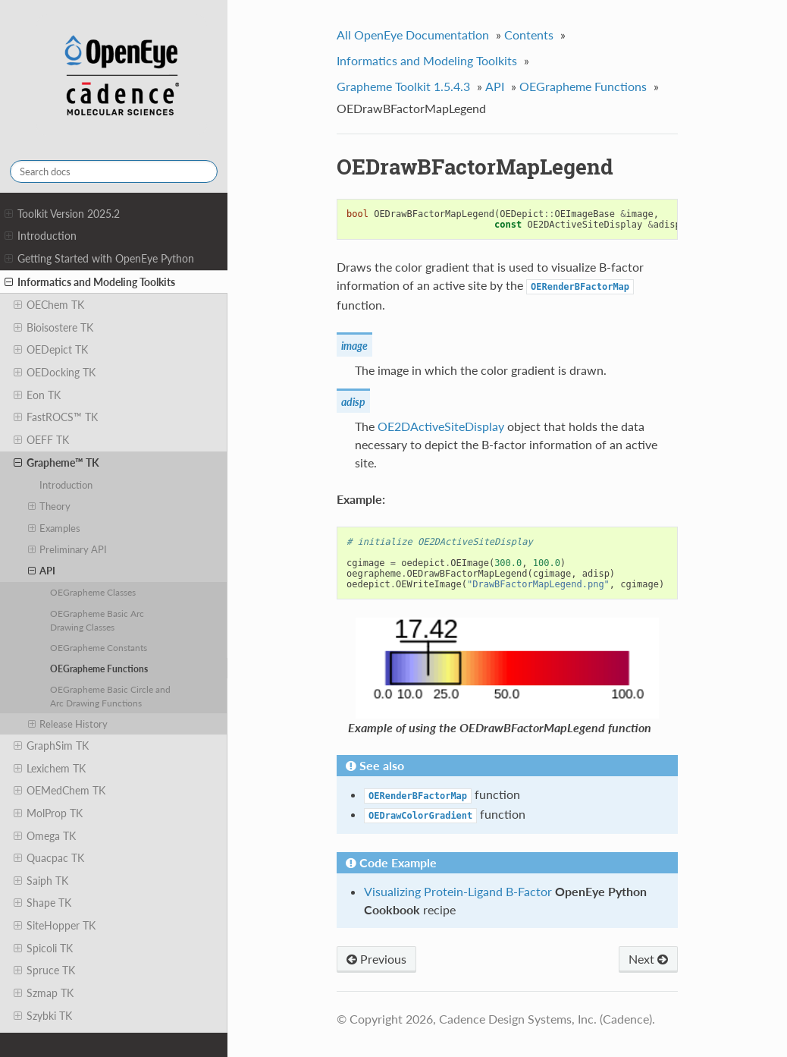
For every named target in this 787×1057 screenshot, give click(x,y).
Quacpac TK (49, 858)
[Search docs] (114, 171)
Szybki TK (43, 1016)
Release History (68, 724)
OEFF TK (41, 440)
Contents (528, 34)
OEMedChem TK (59, 790)
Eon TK (37, 395)
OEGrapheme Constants (98, 647)
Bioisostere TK (53, 328)
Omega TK (45, 836)
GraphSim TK (51, 746)
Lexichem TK (50, 768)
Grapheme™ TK (56, 463)
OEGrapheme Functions (99, 668)
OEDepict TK (51, 350)
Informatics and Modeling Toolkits (90, 282)
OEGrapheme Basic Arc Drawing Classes (97, 620)
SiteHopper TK (55, 926)
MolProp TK (48, 813)
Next (648, 959)
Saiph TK (41, 881)
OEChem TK (49, 305)
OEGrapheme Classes (93, 592)
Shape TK (42, 903)
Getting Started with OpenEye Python (99, 259)
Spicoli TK (43, 948)
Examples (54, 528)
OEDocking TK (55, 372)
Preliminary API (68, 549)
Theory (49, 506)
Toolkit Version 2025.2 (62, 214)
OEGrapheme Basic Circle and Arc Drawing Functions (110, 696)
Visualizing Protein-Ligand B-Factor (458, 891)
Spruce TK (44, 970)
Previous (376, 959)
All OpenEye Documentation (413, 34)
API (42, 570)
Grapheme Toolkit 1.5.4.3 (403, 86)
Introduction (41, 236)
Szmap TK (44, 993)
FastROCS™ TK (56, 417)
